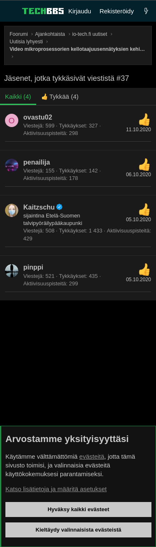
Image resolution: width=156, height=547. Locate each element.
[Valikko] (11, 11)
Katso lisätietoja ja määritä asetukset (55, 488)
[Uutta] (146, 11)
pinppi (33, 267)
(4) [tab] (18, 96)
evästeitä (91, 456)
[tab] (60, 96)
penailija (36, 162)
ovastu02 (37, 117)
